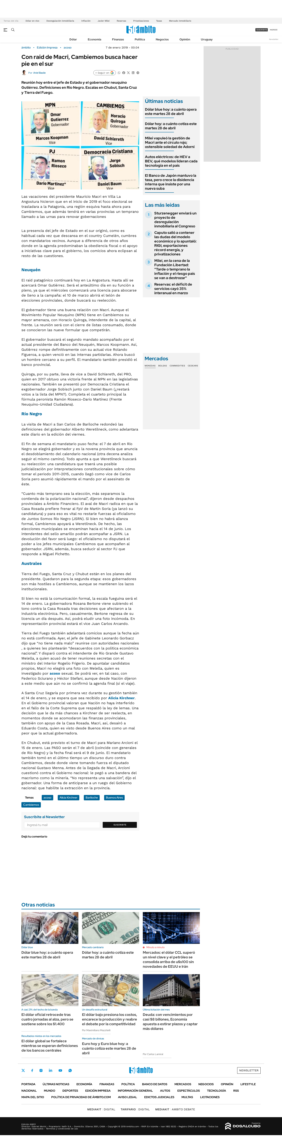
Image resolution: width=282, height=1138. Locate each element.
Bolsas (162, 365)
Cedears (193, 365)
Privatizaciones (141, 21)
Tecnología (216, 1091)
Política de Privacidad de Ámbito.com (81, 1097)
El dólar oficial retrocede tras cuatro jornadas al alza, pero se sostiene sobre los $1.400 (47, 1019)
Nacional (29, 1091)
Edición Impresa (98, 1091)
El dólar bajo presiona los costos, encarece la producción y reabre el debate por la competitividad (109, 1019)
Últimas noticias (56, 1084)
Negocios (162, 39)
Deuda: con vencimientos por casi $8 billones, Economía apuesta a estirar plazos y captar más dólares (170, 1021)
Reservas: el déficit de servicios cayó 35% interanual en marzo (173, 288)
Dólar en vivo (32, 21)
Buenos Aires (114, 797)
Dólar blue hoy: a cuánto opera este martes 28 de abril (171, 111)
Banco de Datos (154, 1084)
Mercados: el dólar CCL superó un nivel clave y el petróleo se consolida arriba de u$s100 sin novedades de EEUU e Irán (169, 959)
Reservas (121, 21)
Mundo (49, 1091)
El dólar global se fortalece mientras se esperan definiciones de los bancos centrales (49, 1046)
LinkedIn (50, 1070)
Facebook (32, 1070)
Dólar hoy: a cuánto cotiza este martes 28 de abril (171, 125)
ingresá (274, 30)
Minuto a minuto (155, 947)
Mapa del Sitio (32, 1097)
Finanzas (118, 39)
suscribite (261, 30)
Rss (236, 1091)
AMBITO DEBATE (175, 1109)
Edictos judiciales (159, 1097)
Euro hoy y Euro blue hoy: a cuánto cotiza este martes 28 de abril (109, 1048)
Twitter (23, 1070)
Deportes (70, 1091)
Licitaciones (210, 1097)
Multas (187, 1097)
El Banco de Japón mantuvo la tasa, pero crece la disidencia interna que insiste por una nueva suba (170, 182)
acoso (68, 47)
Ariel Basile (39, 72)
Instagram (41, 1070)
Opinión (184, 39)
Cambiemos (31, 805)
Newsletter (273, 39)
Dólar (73, 39)
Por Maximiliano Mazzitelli (96, 1030)
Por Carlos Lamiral (153, 1054)
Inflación (85, 21)
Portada (28, 1084)
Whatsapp (70, 1070)
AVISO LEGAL (127, 1097)
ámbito (26, 47)
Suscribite (119, 825)
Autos (165, 1091)
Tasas (159, 21)
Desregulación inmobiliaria (60, 21)
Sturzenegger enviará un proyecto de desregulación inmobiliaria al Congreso (175, 219)
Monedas (150, 365)
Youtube (60, 1070)
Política (140, 39)
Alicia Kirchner (121, 698)
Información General (135, 1091)
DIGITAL (101, 1109)
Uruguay (207, 39)
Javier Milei (104, 21)
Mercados (182, 1084)
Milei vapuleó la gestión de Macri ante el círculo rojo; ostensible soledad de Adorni (170, 142)
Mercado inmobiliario (180, 21)
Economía (94, 39)
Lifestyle (248, 1084)
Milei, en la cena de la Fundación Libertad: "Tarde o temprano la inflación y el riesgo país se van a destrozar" (174, 269)
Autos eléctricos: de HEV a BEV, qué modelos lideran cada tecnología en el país (171, 161)
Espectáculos (188, 1091)
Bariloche (92, 797)
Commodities (177, 365)
